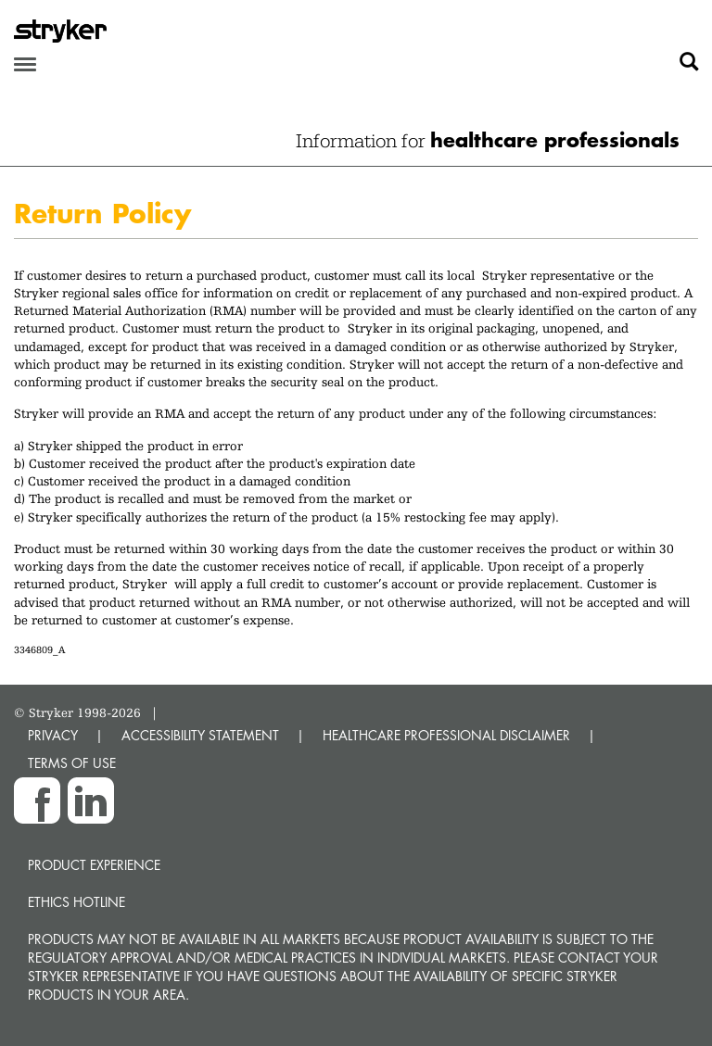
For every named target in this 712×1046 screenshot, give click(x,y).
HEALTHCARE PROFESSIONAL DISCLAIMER (446, 735)
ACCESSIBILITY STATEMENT (200, 735)
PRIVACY (53, 735)
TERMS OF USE (72, 763)
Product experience (94, 865)
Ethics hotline (76, 902)
